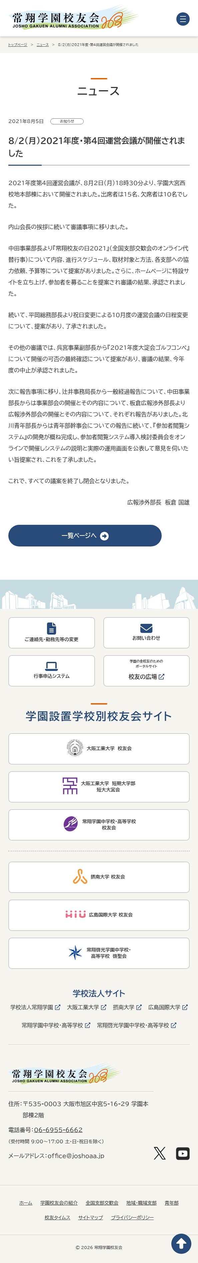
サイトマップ (90, 1217)
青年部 (172, 1203)
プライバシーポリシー (132, 1217)
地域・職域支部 (141, 1203)
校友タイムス (57, 1217)
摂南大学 (123, 1007)
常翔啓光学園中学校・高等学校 (133, 1025)
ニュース (43, 44)
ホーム (25, 1203)
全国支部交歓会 (102, 1203)
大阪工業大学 (83, 1007)
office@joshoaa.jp (76, 1156)
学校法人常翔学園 (31, 1007)
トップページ (17, 44)
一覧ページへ (85, 535)
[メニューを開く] (183, 19)
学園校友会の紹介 (59, 1203)
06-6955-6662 (58, 1130)
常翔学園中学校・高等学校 (52, 1025)
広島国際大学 (164, 1007)
